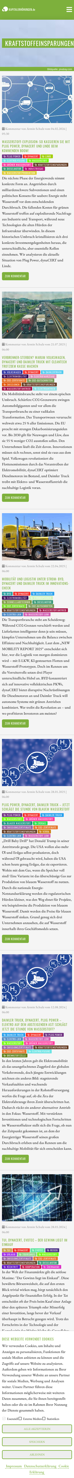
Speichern (37, 1442)
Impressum (14, 1465)
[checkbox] (4, 1418)
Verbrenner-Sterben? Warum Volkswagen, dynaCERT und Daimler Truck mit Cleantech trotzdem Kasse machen (34, 362)
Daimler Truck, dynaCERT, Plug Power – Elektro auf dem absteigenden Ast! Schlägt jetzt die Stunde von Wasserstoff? (34, 1025)
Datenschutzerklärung (40, 1465)
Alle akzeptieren (37, 1429)
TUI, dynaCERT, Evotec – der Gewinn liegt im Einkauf (34, 1242)
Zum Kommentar (15, 276)
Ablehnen (37, 1454)
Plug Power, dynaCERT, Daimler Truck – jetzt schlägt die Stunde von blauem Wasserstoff (36, 807)
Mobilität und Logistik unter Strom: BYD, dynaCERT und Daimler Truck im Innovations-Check (35, 583)
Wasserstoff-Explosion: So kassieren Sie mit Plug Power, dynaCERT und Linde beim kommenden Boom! (36, 146)
